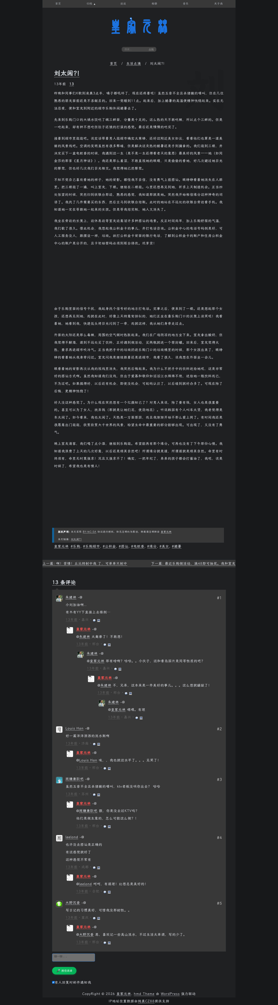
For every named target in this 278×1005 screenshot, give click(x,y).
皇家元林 (139, 27)
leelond (71, 837)
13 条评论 (64, 582)
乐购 (76, 546)
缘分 (153, 546)
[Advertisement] (139, 278)
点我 (151, 49)
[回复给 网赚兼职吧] (87, 779)
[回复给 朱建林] (80, 597)
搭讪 (124, 546)
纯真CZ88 (146, 1001)
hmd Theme (144, 994)
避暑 (177, 546)
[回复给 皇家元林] (94, 629)
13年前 (72, 620)
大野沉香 (72, 903)
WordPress (170, 994)
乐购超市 (92, 546)
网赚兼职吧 (74, 779)
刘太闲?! (67, 73)
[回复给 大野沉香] (83, 903)
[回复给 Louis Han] (87, 728)
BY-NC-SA (89, 531)
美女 (165, 546)
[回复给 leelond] (82, 837)
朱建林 (70, 597)
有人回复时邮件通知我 (71, 982)
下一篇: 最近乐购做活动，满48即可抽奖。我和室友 (193, 563)
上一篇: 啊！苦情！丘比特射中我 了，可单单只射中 (84, 563)
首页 (113, 63)
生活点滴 (133, 63)
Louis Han (74, 728)
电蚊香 (138, 546)
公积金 (110, 546)
